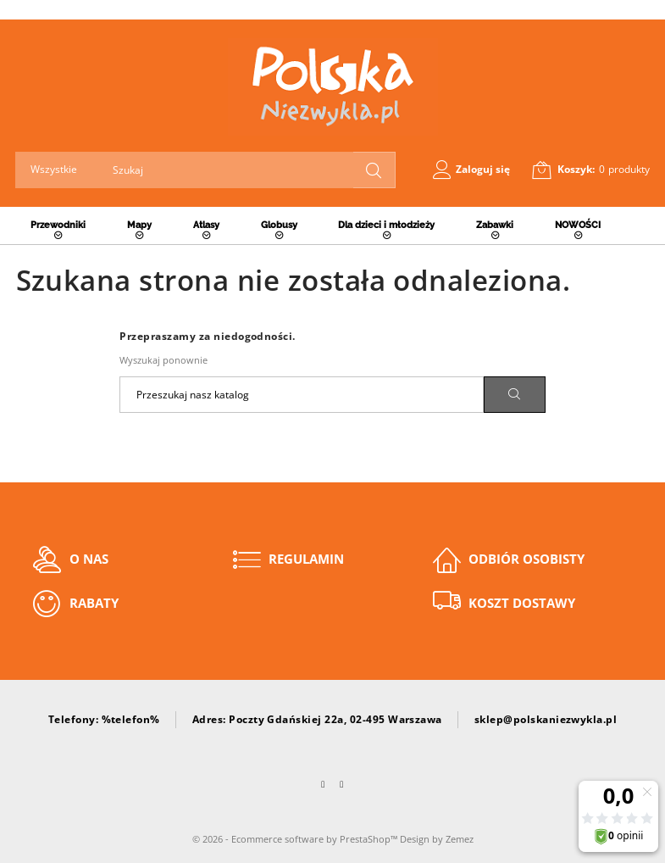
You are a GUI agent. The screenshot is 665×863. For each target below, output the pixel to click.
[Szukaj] (301, 394)
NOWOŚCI (578, 225)
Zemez (460, 838)
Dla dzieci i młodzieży (386, 225)
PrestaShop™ (370, 838)
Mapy (139, 225)
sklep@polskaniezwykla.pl (546, 719)
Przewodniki (58, 225)
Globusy (279, 225)
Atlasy (206, 225)
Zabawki (494, 225)
